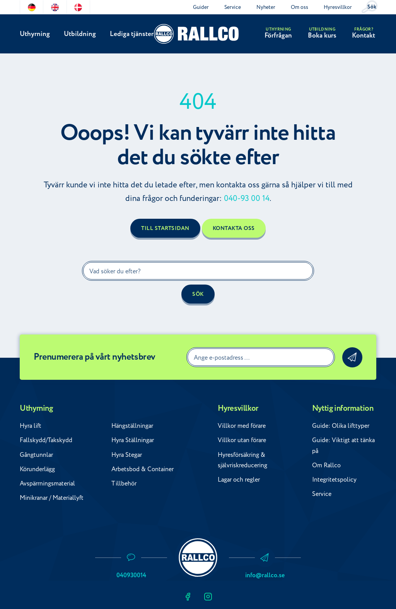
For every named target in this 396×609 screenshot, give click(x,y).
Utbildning (79, 34)
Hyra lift (30, 426)
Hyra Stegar (126, 455)
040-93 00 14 (247, 198)
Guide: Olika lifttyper (340, 426)
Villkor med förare (242, 426)
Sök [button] (198, 294)
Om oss (299, 7)
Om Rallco (326, 465)
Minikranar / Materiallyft (52, 498)
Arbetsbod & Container (142, 469)
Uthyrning (35, 34)
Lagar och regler (239, 479)
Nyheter (265, 7)
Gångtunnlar (36, 455)
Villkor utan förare (242, 440)
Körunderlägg (37, 469)
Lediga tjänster (131, 34)
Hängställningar (132, 426)
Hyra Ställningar (132, 440)
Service (232, 7)
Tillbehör (124, 483)
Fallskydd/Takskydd (46, 440)
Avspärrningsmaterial (47, 483)
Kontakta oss (234, 228)
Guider (201, 7)
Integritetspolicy (334, 479)
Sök (371, 7)
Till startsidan (165, 228)
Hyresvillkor (338, 7)
